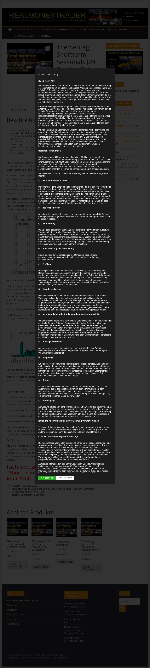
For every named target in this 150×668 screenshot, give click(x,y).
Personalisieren (65, 478)
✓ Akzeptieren (46, 478)
